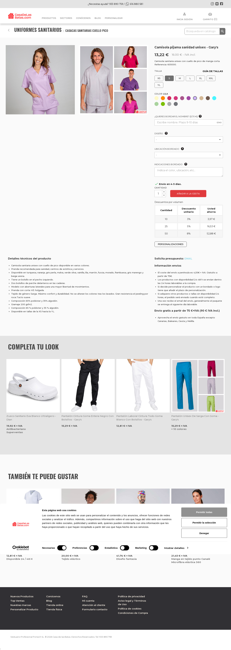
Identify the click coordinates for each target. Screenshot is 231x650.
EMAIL (188, 258)
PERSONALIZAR (114, 18)
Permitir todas (204, 607)
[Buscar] (204, 31)
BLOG (97, 18)
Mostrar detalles (174, 643)
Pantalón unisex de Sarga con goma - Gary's (195, 417)
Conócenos (83, 18)
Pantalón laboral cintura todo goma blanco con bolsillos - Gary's (139, 417)
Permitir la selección (204, 618)
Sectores (66, 18)
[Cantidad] (158, 193)
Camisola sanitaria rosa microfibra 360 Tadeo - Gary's (85, 547)
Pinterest (216, 3)
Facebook (221, 3)
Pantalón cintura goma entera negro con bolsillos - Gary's (87, 417)
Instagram (212, 3)
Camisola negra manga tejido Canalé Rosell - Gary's (194, 547)
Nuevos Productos (21, 596)
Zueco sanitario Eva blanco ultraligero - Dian (31, 417)
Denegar (204, 628)
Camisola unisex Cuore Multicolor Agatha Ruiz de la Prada (142, 547)
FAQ (84, 596)
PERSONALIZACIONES (170, 244)
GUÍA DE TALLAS (213, 71)
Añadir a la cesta (188, 193)
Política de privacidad (131, 596)
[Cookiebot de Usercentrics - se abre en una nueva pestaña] (21, 643)
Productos (49, 18)
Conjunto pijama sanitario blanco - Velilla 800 (31, 547)
